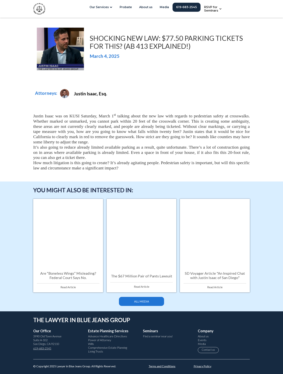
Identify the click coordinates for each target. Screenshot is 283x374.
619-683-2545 (186, 7)
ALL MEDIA (141, 301)
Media (164, 7)
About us (146, 7)
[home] (39, 8)
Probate (126, 7)
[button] (101, 7)
